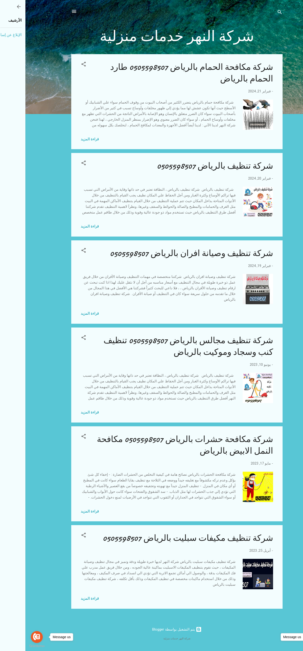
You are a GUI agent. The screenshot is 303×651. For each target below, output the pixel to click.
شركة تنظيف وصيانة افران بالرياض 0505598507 (166, 253)
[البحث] (254, 13)
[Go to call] (11, 637)
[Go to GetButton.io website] (291, 646)
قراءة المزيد (64, 139)
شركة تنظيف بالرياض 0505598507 (190, 166)
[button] (58, 65)
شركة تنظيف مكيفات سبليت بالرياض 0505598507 (162, 538)
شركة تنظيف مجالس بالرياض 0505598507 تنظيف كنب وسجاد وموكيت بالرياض (163, 346)
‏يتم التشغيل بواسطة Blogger (151, 629)
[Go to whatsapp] (292, 637)
